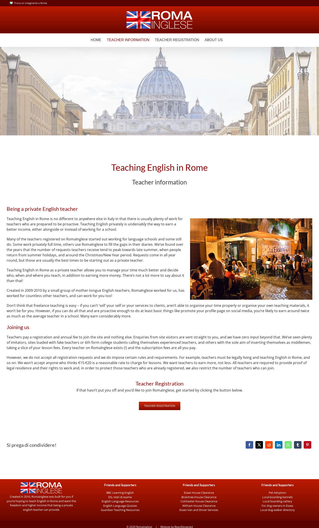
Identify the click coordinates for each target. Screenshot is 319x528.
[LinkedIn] (279, 445)
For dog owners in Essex (277, 506)
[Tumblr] (298, 445)
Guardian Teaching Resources (120, 510)
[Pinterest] (307, 445)
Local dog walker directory (277, 510)
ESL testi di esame (120, 497)
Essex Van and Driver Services (198, 510)
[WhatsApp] (288, 445)
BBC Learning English (120, 493)
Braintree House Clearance (198, 497)
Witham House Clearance (199, 506)
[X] (259, 445)
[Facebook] (249, 445)
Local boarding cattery (277, 501)
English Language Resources (120, 501)
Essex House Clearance (199, 493)
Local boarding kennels (277, 497)
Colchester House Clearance (199, 501)
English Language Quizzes (120, 506)
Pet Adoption (277, 493)
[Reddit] (269, 445)
